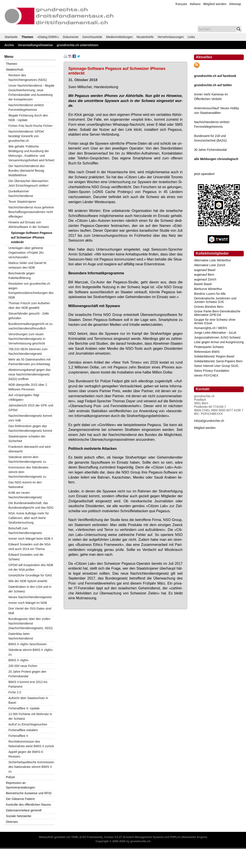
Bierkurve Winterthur (208, 289)
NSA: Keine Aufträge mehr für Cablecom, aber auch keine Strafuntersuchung (28, 518)
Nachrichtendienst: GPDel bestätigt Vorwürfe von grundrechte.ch (26, 136)
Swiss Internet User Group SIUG (216, 366)
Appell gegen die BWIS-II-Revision (26, 754)
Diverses (12, 821)
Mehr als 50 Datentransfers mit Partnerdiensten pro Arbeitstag (29, 362)
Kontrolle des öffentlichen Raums (28, 804)
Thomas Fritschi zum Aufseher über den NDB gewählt (29, 305)
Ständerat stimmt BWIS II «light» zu (30, 652)
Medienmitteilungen (119, 37)
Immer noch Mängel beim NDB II (30, 538)
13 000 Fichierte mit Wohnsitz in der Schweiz (30, 716)
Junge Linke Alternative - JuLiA (215, 332)
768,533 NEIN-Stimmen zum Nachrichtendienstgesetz (27, 351)
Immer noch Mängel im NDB (27, 603)
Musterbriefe (145, 37)
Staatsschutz (15, 69)
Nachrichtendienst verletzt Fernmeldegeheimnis (26, 107)
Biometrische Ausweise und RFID (29, 793)
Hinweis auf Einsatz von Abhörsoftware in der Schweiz (28, 224)
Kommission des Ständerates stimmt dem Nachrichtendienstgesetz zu (28, 472)
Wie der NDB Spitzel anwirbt (27, 581)
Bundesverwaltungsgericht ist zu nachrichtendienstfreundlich (30, 326)
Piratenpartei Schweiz (209, 347)
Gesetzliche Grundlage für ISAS (30, 575)
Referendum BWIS (207, 351)
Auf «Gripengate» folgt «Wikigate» (23, 397)
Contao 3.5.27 (113, 837)
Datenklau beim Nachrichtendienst (20, 636)
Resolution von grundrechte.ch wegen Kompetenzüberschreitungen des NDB (30, 290)
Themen (27, 37)
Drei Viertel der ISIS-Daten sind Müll (29, 611)
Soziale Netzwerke (18, 816)
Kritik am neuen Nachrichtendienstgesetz (25, 495)
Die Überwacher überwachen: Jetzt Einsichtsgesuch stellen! (28, 183)
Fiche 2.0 (14, 692)
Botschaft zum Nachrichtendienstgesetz (25, 531)
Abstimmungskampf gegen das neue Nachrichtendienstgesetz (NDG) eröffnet (29, 374)
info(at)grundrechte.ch (209, 421)
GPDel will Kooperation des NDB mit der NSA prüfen (30, 567)
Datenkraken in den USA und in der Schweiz (29, 589)
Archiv (9, 45)
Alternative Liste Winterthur (212, 260)
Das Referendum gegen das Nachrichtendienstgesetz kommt (30, 428)
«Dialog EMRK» (48, 37)
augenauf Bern (204, 274)
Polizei (10, 777)
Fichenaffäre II (18, 736)
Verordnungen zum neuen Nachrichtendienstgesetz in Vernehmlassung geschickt (26, 338)
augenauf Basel (204, 270)
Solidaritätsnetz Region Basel (214, 356)
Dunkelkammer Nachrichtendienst (20, 193)
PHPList (175, 837)
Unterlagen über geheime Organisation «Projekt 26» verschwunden (26, 252)
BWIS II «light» (18, 660)
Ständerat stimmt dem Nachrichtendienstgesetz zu (27, 459)
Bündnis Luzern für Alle (210, 293)
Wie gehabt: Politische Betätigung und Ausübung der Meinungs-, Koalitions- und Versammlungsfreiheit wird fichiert (31, 153)
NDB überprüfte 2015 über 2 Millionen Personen (27, 387)
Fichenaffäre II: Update (24, 708)
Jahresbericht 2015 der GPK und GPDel (30, 408)
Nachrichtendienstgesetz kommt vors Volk (30, 418)
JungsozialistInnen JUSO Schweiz (217, 337)
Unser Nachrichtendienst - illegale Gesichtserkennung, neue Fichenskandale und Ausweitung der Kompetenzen (31, 92)
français (181, 4)
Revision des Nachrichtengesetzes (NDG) (27, 77)
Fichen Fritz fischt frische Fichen (30, 126)
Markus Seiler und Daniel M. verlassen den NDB (27, 265)
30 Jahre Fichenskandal (210, 149)
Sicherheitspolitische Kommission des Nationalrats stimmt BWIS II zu (31, 766)
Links (191, 37)
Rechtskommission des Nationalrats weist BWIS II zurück (31, 744)
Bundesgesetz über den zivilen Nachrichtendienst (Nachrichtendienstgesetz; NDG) (30, 623)
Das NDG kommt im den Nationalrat (25, 485)
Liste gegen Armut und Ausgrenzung (219, 342)
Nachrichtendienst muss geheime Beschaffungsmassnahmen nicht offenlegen (31, 212)
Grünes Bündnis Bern (208, 306)
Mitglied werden (214, 4)
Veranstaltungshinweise (35, 45)
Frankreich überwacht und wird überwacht (29, 449)
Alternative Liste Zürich (209, 265)
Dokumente (71, 37)
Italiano (195, 4)
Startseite (11, 37)
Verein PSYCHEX (206, 375)
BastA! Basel (203, 284)
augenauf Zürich (205, 279)
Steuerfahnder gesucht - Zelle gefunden (28, 316)
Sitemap (235, 4)
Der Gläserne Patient (20, 799)
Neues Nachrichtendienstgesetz (30, 597)
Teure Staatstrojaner (22, 201)
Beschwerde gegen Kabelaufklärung (21, 275)
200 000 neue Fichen (22, 666)
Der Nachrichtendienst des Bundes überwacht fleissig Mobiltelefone (26, 170)
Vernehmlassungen (170, 37)
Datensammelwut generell (24, 810)
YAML (75, 837)
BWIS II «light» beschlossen (27, 644)
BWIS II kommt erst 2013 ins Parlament (27, 684)
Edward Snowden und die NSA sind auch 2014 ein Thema (29, 547)
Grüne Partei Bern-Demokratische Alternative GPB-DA (217, 313)
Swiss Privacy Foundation (211, 370)
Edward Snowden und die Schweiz (25, 557)
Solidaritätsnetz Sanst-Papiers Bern (218, 361)
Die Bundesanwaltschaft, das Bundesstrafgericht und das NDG (30, 505)
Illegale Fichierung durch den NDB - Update (28, 118)
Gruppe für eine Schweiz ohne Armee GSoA (214, 321)
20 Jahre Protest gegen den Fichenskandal (27, 674)
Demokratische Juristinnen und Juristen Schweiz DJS (215, 300)
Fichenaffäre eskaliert (23, 730)
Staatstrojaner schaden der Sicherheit (26, 439)
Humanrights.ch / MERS (210, 328)
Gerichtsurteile (92, 37)
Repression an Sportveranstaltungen (20, 785)
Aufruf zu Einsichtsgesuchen (27, 724)
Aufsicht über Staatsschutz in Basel (28, 700)
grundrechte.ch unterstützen (77, 45)
